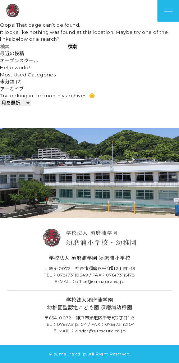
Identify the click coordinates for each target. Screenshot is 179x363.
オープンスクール (19, 60)
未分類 (7, 81)
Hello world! (15, 67)
